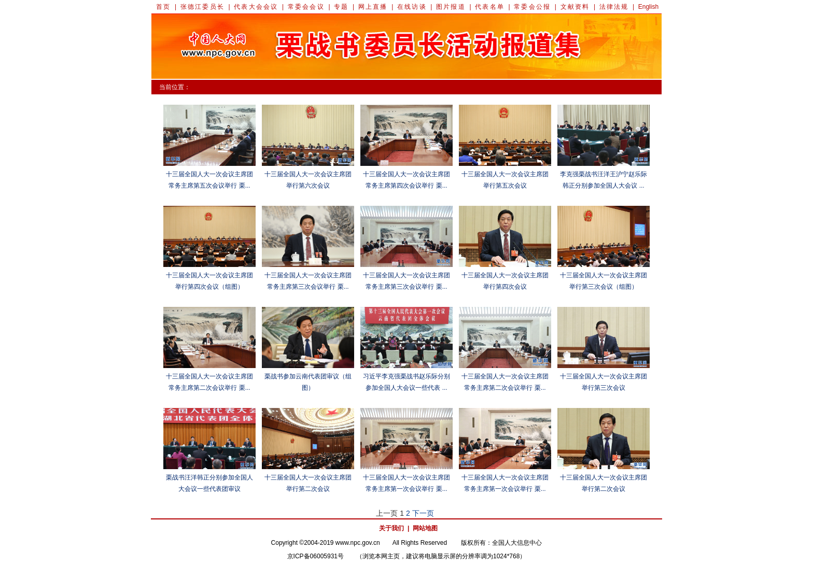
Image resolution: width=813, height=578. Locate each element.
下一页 (423, 513)
